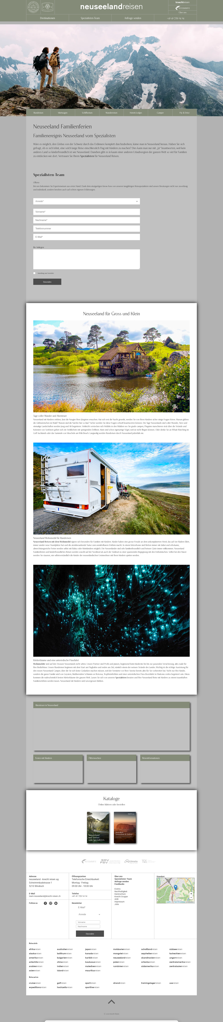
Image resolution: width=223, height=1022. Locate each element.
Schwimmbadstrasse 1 (40, 882)
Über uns (182, 12)
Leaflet (169, 902)
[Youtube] (55, 903)
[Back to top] (111, 1002)
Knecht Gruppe (121, 896)
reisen (111, 7)
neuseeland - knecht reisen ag (44, 879)
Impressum (119, 902)
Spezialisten (87, 156)
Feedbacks (119, 884)
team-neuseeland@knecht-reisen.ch (45, 896)
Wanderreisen (111, 112)
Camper (160, 112)
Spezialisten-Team (90, 18)
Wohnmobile (39, 663)
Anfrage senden (132, 18)
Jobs (116, 904)
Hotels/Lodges (136, 112)
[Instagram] (50, 903)
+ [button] (191, 894)
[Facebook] (45, 903)
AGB (116, 899)
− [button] (191, 897)
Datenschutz (120, 894)
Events (117, 889)
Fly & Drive (184, 112)
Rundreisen (38, 112)
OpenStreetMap (179, 902)
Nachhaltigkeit (120, 891)
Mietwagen (62, 112)
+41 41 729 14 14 (175, 18)
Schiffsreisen (87, 112)
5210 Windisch (36, 886)
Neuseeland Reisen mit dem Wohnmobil (52, 541)
